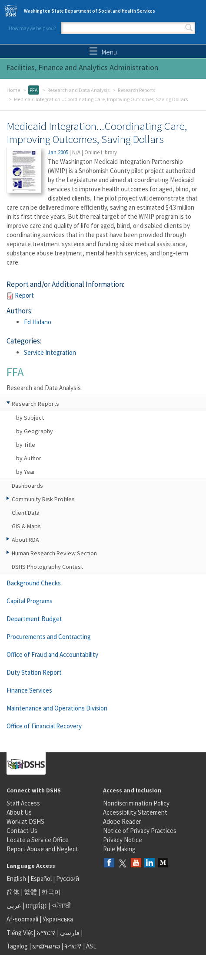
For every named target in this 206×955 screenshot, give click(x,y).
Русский (67, 878)
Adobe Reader (122, 821)
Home (13, 90)
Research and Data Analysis (78, 90)
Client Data (26, 513)
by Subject (30, 417)
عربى (14, 905)
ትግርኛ (73, 946)
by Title (25, 445)
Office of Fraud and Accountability (52, 654)
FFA (34, 90)
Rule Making (119, 849)
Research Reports (136, 90)
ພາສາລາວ (46, 946)
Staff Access (23, 803)
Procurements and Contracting (49, 636)
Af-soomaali (22, 919)
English (17, 878)
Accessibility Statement (135, 812)
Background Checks (34, 583)
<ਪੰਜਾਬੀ (61, 905)
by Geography (34, 431)
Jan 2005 (58, 152)
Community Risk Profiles (43, 499)
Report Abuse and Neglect (42, 849)
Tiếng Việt (20, 932)
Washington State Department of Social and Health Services (89, 11)
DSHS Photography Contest (47, 567)
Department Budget (34, 619)
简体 (13, 892)
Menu (103, 52)
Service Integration (50, 352)
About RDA (25, 540)
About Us (19, 812)
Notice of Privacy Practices (139, 830)
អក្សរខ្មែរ (36, 905)
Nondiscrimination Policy (136, 803)
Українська (58, 919)
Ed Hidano (37, 322)
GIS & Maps (26, 526)
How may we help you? (32, 28)
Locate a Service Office (38, 840)
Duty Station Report (34, 672)
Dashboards (27, 485)
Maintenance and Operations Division (57, 708)
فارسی (69, 932)
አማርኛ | (48, 932)
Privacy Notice (122, 840)
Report (24, 295)
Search (189, 28)
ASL (91, 946)
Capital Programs (30, 601)
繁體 (31, 892)
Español (41, 878)
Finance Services (29, 690)
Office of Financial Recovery (44, 726)
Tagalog (17, 946)
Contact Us (22, 830)
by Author (28, 458)
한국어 (51, 892)
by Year (25, 472)
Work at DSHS (25, 821)
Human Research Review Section (54, 553)
